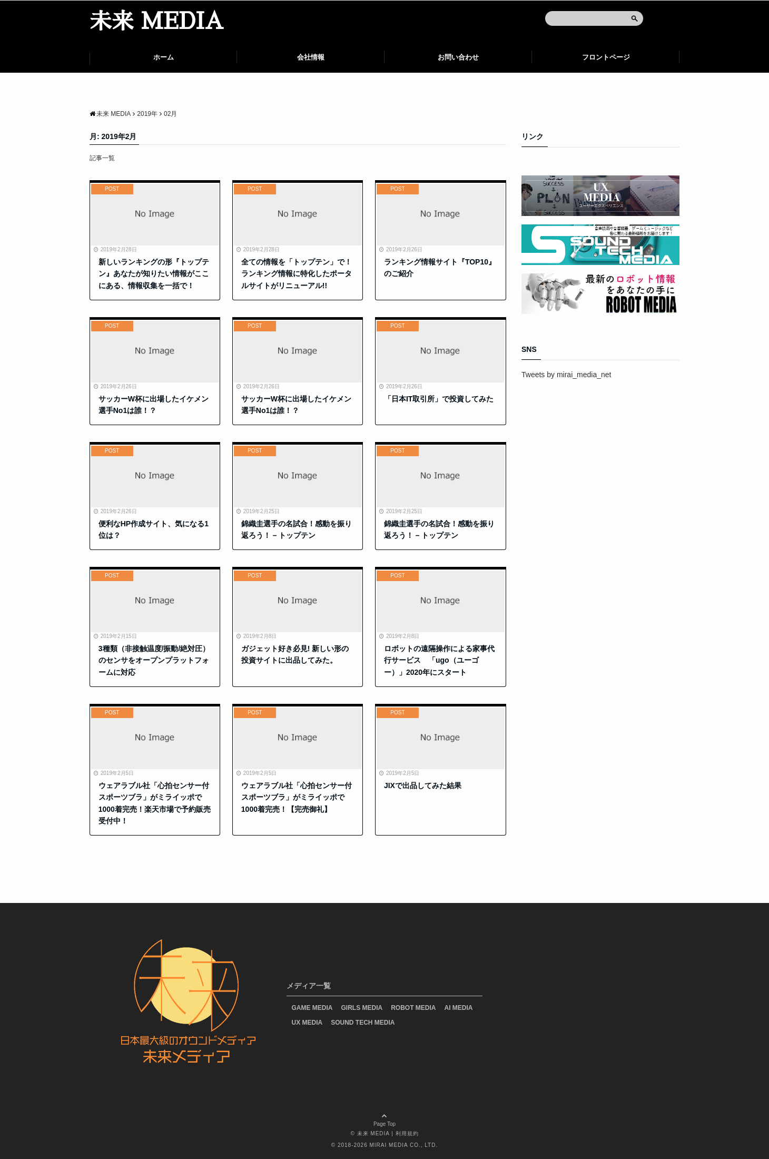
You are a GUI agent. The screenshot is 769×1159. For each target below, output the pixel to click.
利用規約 (407, 1133)
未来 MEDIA (156, 22)
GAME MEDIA (312, 1007)
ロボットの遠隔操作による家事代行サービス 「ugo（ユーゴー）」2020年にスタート (439, 660)
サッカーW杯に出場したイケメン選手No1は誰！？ (153, 405)
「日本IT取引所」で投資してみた (439, 399)
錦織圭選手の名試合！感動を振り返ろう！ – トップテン (296, 529)
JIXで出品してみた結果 (422, 785)
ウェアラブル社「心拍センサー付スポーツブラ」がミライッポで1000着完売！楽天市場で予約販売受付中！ (154, 803)
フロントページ (606, 57)
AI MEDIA (459, 1007)
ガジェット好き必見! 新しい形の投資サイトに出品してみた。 (295, 654)
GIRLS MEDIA (362, 1007)
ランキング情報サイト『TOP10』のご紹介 (440, 268)
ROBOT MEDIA (413, 1007)
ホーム (163, 57)
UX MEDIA (307, 1022)
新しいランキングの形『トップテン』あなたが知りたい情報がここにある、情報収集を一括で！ (153, 274)
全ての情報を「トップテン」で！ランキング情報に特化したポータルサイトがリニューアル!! (296, 274)
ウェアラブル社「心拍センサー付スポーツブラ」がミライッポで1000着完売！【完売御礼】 (296, 797)
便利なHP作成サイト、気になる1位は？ (153, 529)
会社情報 (310, 57)
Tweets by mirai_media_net (566, 374)
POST (112, 189)
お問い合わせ (458, 57)
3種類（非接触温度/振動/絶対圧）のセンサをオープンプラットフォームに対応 (154, 660)
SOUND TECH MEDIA (363, 1022)
